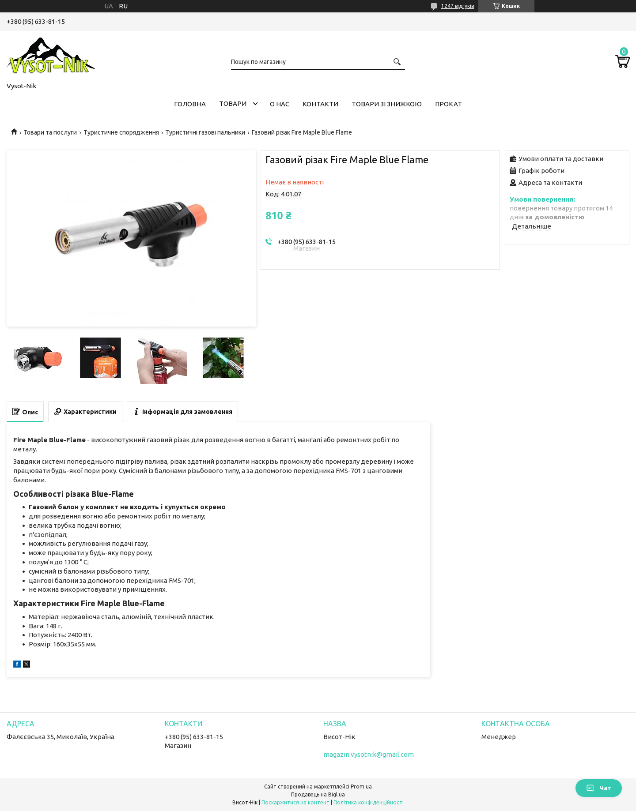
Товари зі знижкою (387, 104)
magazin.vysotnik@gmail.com (368, 754)
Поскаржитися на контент (295, 802)
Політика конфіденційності (368, 802)
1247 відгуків (457, 6)
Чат (598, 788)
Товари (232, 103)
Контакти (320, 104)
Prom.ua (361, 786)
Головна (190, 104)
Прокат (448, 104)
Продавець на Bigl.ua (318, 794)
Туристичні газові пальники (205, 132)
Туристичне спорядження (121, 132)
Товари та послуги (50, 132)
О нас (279, 104)
